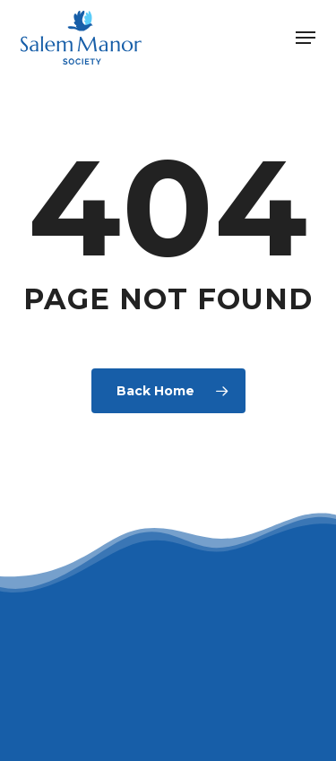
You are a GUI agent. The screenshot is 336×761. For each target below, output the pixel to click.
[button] (305, 38)
